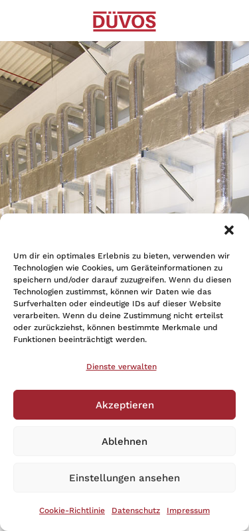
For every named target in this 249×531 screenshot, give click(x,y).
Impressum (188, 510)
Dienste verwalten (121, 366)
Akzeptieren (125, 405)
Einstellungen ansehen (124, 478)
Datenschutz (136, 510)
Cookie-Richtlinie (72, 510)
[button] (229, 230)
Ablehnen (124, 441)
